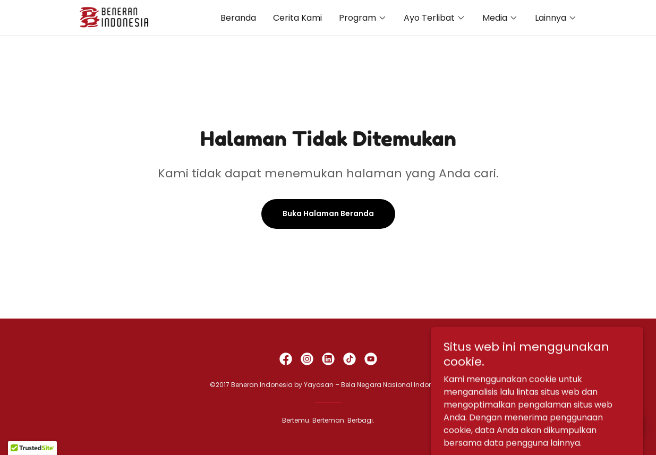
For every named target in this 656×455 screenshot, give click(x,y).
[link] (115, 17)
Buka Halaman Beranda (328, 213)
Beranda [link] (238, 18)
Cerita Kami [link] (297, 18)
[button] (363, 18)
